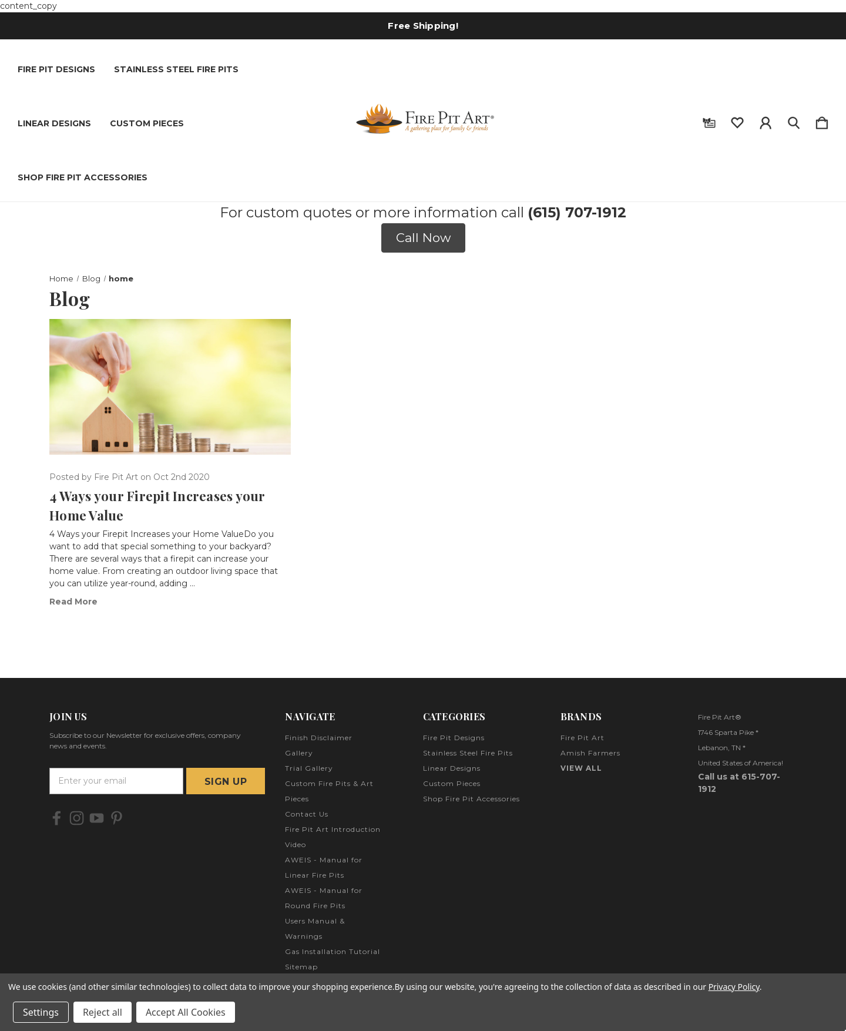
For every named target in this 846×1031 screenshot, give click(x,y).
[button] (423, 238)
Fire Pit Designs (56, 69)
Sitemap (301, 966)
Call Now (423, 237)
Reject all (102, 1012)
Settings (41, 1012)
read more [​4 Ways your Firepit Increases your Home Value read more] (73, 601)
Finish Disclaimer (318, 737)
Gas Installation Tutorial (332, 951)
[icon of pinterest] (116, 818)
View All (581, 768)
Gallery (299, 752)
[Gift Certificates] (709, 120)
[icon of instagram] (76, 818)
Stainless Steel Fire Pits (176, 69)
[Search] (794, 120)
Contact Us (306, 814)
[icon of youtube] (96, 818)
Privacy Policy (734, 986)
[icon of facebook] (56, 818)
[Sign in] (765, 120)
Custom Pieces (147, 123)
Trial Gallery (309, 768)
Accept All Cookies (186, 1012)
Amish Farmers (590, 752)
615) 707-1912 (579, 212)
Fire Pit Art (582, 737)
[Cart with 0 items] (822, 120)
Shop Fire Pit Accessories (82, 177)
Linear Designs (54, 123)
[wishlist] (737, 120)
